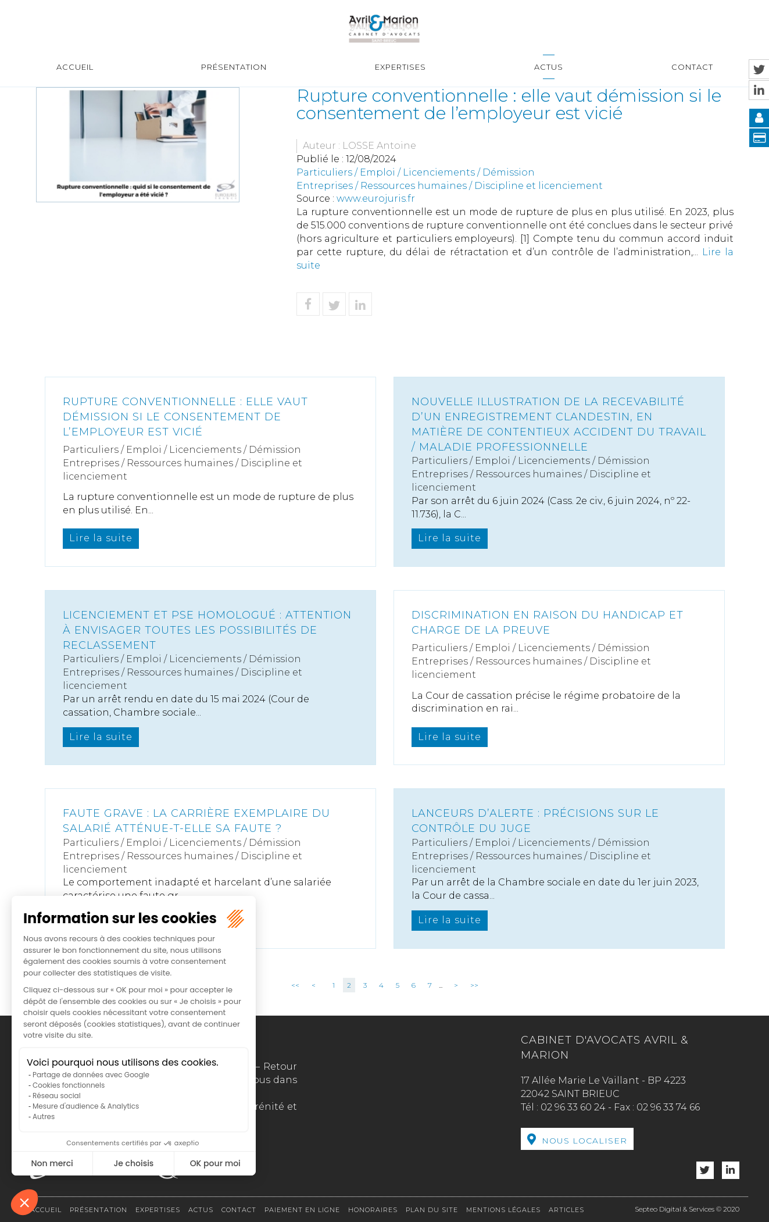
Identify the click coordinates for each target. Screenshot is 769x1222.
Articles (566, 1210)
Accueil (75, 67)
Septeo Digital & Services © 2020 (687, 1209)
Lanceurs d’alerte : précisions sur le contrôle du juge (535, 821)
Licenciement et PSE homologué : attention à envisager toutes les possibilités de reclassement (207, 630)
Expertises (400, 67)
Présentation (234, 67)
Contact (692, 67)
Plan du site (432, 1210)
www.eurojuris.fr (376, 198)
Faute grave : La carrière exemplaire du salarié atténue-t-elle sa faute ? (196, 821)
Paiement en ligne (302, 1210)
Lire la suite (101, 538)
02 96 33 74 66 (668, 1107)
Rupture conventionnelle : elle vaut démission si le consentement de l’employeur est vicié (185, 416)
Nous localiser (584, 1140)
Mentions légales (503, 1210)
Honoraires (373, 1210)
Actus (548, 67)
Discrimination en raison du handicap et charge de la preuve (548, 623)
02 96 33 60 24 (573, 1107)
